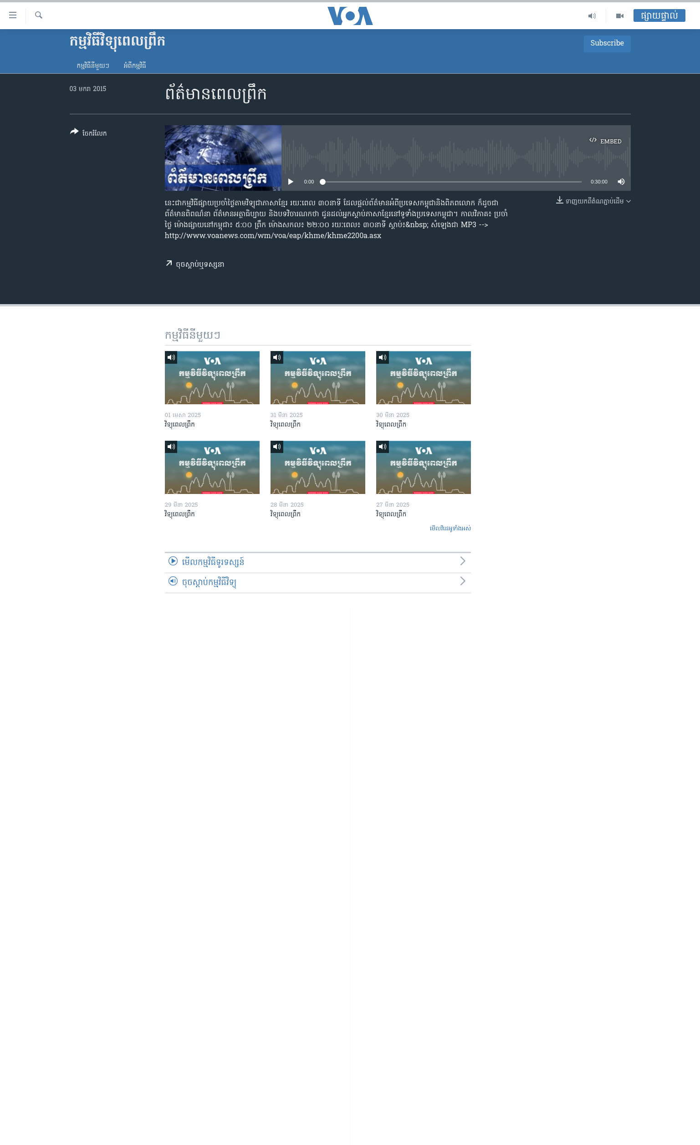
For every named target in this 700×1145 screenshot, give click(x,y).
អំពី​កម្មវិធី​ (135, 66)
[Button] (88, 134)
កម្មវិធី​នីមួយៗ (93, 66)
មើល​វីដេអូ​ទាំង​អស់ (450, 528)
